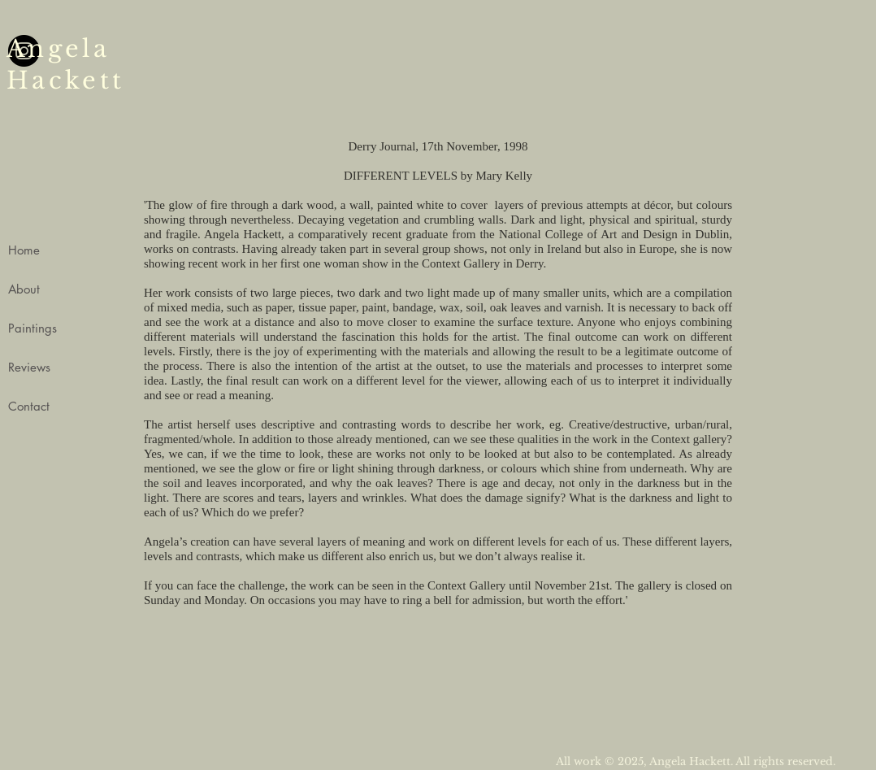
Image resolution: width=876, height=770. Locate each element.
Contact (29, 406)
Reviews (29, 367)
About (24, 289)
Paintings (32, 328)
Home (24, 250)
